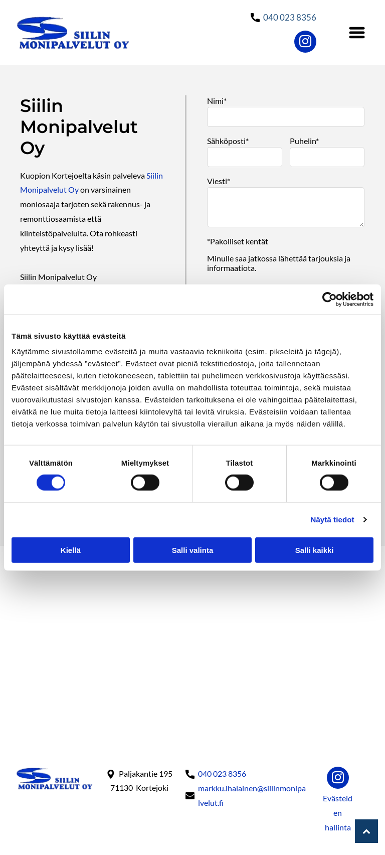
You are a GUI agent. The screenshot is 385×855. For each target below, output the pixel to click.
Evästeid (337, 798)
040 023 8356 (289, 17)
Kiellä (71, 549)
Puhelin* (304, 141)
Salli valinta (193, 549)
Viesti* (218, 181)
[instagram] (305, 43)
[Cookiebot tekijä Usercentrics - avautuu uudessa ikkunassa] (329, 299)
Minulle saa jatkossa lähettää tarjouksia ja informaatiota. (278, 262)
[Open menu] (356, 32)
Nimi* (217, 100)
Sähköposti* (228, 141)
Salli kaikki (314, 549)
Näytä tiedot (332, 519)
